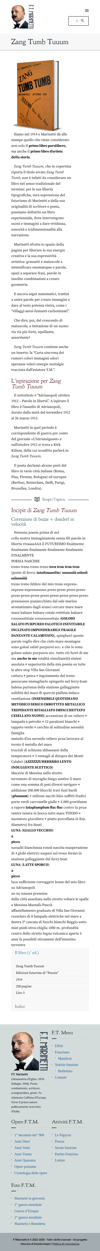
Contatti (60, 1077)
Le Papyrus (63, 1135)
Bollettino (65, 1071)
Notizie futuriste (66, 1065)
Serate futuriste (66, 1148)
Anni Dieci (22, 1141)
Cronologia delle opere (30, 1173)
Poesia (59, 1141)
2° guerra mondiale (28, 1217)
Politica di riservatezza (65, 1244)
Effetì (59, 1046)
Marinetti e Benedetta (29, 1224)
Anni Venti (22, 1148)
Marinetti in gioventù (29, 1198)
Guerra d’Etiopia (26, 1211)
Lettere (60, 1160)
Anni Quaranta (25, 1160)
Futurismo (62, 1052)
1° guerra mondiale (28, 1205)
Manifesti (65, 1058)
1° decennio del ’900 (29, 1135)
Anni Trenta (23, 1154)
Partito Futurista (66, 1154)
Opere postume (25, 1167)
